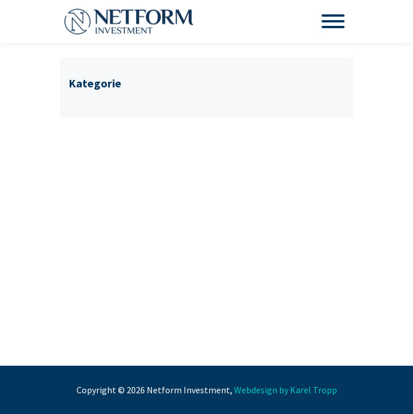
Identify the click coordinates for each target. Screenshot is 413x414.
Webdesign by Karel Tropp (285, 390)
